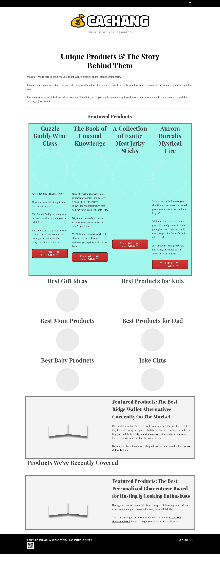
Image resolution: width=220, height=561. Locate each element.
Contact (55, 548)
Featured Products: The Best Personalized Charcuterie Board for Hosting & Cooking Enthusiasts (151, 492)
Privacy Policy (66, 548)
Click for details (50, 253)
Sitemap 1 (78, 548)
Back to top (185, 547)
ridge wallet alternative (146, 434)
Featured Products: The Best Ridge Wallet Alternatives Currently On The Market (151, 408)
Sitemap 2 (87, 548)
